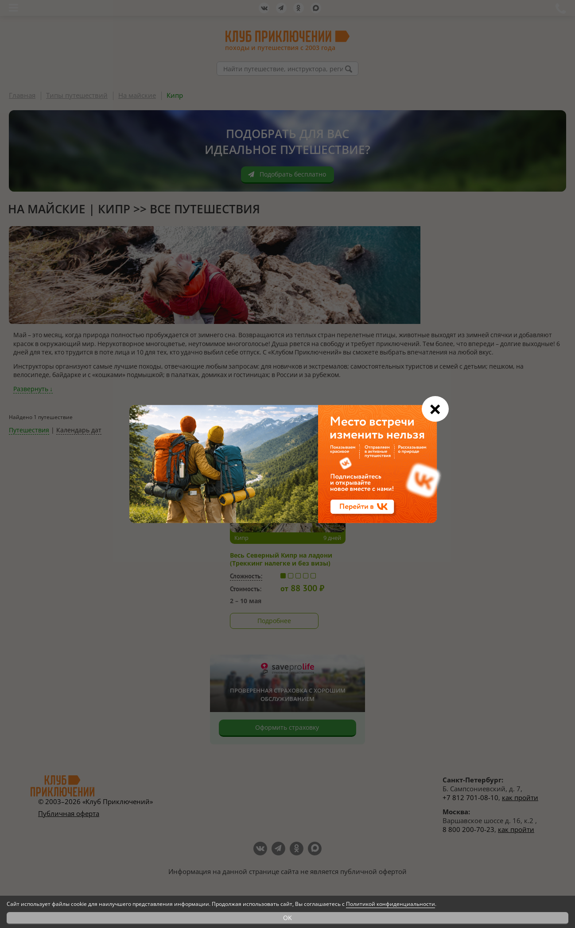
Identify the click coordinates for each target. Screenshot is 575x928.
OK (287, 917)
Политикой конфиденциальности (390, 904)
